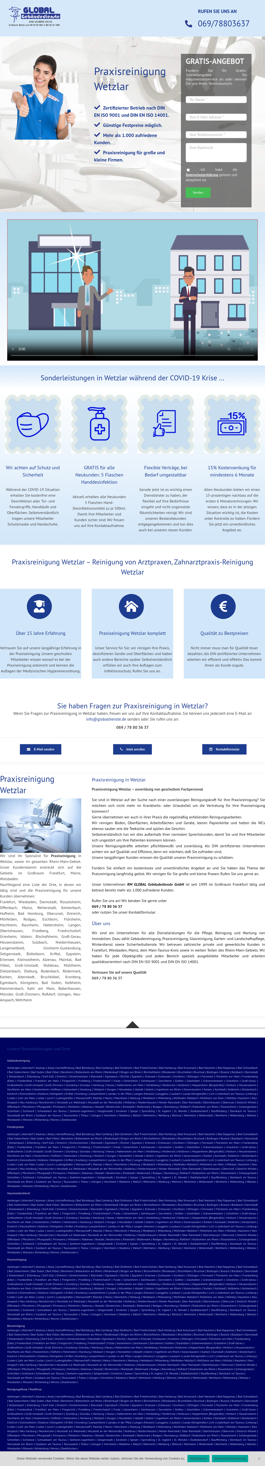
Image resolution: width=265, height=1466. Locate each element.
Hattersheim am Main (130, 1085)
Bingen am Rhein (131, 1072)
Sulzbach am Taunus (48, 1115)
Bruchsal (199, 1072)
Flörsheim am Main (228, 1076)
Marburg (135, 1098)
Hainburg (98, 1085)
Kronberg (81, 1093)
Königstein (56, 1093)
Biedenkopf (111, 1072)
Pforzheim (28, 1106)
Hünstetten (125, 1089)
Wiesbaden (14, 1119)
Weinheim (190, 1115)
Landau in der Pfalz (119, 1093)
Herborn (231, 1085)
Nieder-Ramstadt (169, 1102)
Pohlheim (74, 1106)
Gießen (179, 1080)
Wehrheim (149, 1115)
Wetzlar (251, 1115)
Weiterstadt (206, 1115)
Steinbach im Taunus (243, 1111)
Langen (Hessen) (144, 1093)
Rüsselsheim (228, 1106)
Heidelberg (153, 1085)
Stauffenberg (219, 1111)
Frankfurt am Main (47, 1080)
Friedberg (84, 1080)
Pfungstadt (44, 1106)
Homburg (85, 1089)
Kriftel (69, 1093)
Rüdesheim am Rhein (205, 1106)
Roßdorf (185, 1106)
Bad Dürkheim (123, 1068)
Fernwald (207, 1076)
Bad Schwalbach (248, 1068)
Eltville (124, 1076)
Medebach (148, 1098)
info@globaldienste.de (106, 719)
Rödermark (143, 1106)
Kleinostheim (28, 1093)
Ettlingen (193, 1076)
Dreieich (62, 1076)
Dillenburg (33, 1076)
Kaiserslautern (192, 1089)
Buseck (225, 1072)
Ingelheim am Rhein (168, 1089)
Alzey (51, 1068)
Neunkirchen (47, 1102)
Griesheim (232, 1080)
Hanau (110, 1085)
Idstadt (139, 1089)
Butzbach (237, 1072)
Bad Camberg (104, 1068)
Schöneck (28, 1111)
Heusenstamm (247, 1085)
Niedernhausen (147, 1102)
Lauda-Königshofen (195, 1093)
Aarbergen (13, 1068)
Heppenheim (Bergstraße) (208, 1085)
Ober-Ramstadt (191, 1102)
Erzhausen (164, 1076)
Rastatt (99, 1106)
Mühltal (231, 1098)
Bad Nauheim (207, 1068)
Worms (55, 1119)
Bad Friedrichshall (146, 1068)
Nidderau (130, 1102)
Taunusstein (70, 1115)
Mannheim (120, 1098)
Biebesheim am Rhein (88, 1072)
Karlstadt (220, 1089)
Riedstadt (129, 1106)
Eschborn (179, 1076)
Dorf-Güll (48, 1076)
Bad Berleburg (85, 1068)
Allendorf (27, 1068)
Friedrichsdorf (101, 1080)
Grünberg (71, 1085)
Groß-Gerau (249, 1080)
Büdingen (213, 1072)
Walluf (137, 1115)
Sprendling (148, 1111)
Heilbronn (183, 1085)
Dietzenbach (16, 1076)
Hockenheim (41, 1089)
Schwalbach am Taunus (52, 1111)
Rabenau (87, 1106)
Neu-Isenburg (28, 1102)
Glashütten (193, 1080)
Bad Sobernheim (19, 1072)
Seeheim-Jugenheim (82, 1111)
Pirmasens (59, 1106)
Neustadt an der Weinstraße (105, 1102)
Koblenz (43, 1093)
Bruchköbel (185, 1072)
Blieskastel (169, 1072)
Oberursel (228, 1102)
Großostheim (15, 1085)
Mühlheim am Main (212, 1098)
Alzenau (41, 1068)
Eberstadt (97, 1076)
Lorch (50, 1098)
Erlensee (150, 1076)
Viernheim (110, 1115)
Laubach (175, 1093)
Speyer (134, 1111)
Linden (11, 1098)
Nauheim (243, 1098)
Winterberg (42, 1119)
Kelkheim (234, 1089)
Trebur (85, 1115)
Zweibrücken (69, 1119)
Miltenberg (164, 1098)
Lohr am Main (26, 1098)
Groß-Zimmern (54, 1085)
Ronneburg (171, 1106)
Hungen (111, 1089)
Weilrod (176, 1115)
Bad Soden (37, 1072)
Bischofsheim (152, 1072)
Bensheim (67, 1072)
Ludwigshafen (64, 1098)
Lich (211, 1093)
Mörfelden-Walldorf (185, 1098)
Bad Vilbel (52, 1072)
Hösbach (99, 1089)
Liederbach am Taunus (230, 1093)
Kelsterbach (249, 1089)
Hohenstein (70, 1089)
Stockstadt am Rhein (20, 1115)
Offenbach (13, 1106)
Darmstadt (251, 1072)
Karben (207, 1089)
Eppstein (137, 1076)
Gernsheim (165, 1080)
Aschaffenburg (65, 1068)
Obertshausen (211, 1102)
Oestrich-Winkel (246, 1102)
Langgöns (162, 1093)
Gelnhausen (148, 1080)
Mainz (108, 1098)
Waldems (124, 1115)
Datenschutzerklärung (202, 175)
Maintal (97, 1098)
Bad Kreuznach (187, 1068)
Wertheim (222, 1115)
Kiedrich (12, 1093)
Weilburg (163, 1115)
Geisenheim (130, 1080)
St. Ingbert (164, 1111)
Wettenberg (237, 1115)
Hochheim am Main (19, 1089)
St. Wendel (180, 1111)
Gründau (85, 1085)
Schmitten (13, 1111)
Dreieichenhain (78, 1076)
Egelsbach (111, 1076)
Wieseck (28, 1119)
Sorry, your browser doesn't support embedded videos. (132, 290)
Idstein (150, 1089)
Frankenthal (25, 1080)
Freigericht (68, 1080)
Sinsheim (121, 1111)
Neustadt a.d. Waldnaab (71, 1102)
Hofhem (56, 1089)
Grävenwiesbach (213, 1080)
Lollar (40, 1098)
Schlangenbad (247, 1106)
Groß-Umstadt (34, 1085)
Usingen (96, 1115)
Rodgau (157, 1106)
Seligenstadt (105, 1111)
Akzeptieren (198, 1458)
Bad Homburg (167, 1068)
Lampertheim (97, 1093)
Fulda (117, 1080)
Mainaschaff (83, 1098)
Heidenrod (168, 1085)
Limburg (251, 1093)
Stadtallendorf (199, 1111)
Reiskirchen (113, 1106)
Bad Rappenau (226, 1068)
